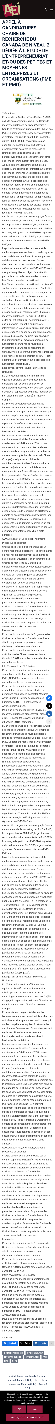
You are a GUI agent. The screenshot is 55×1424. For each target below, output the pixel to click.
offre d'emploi (32, 1357)
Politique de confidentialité (27, 1417)
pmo (6, 1361)
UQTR (14, 1361)
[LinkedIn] (40, 1343)
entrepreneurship (12, 1357)
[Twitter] (25, 1343)
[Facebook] (10, 1343)
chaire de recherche (13, 1353)
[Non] (51, 1407)
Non (35, 1409)
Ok (19, 1409)
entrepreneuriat (35, 1353)
